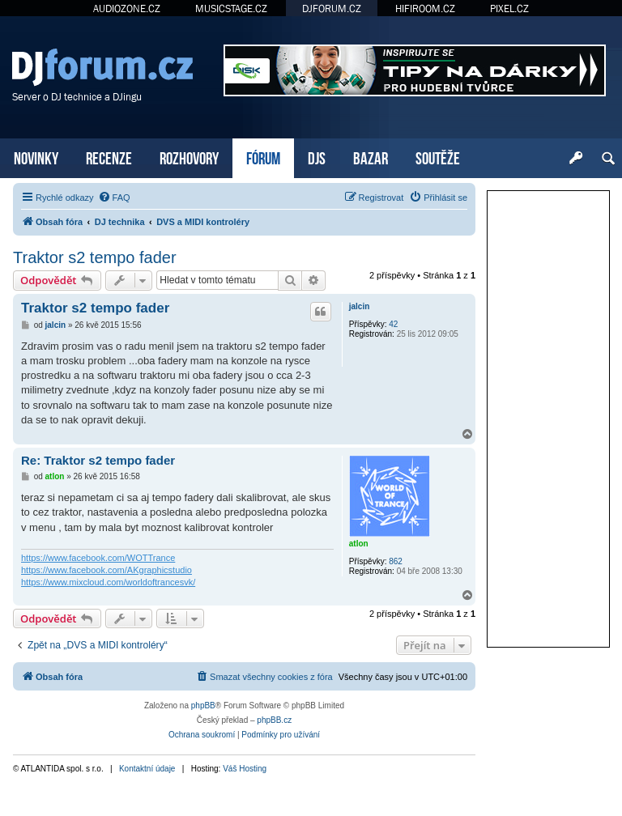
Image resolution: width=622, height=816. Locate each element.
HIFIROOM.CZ (425, 8)
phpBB (203, 705)
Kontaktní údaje (147, 768)
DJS (317, 156)
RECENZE (109, 156)
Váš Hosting (244, 768)
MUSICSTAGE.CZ (231, 8)
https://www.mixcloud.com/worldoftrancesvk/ (108, 582)
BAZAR (370, 156)
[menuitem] (114, 197)
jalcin (359, 306)
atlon (359, 543)
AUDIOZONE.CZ (126, 8)
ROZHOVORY (189, 156)
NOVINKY (36, 156)
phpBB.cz (274, 720)
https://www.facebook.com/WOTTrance (98, 558)
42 (393, 324)
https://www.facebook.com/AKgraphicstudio (106, 570)
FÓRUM (263, 156)
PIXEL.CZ (509, 8)
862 (396, 561)
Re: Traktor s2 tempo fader (98, 460)
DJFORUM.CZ (331, 8)
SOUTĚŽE (437, 156)
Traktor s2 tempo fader (95, 257)
